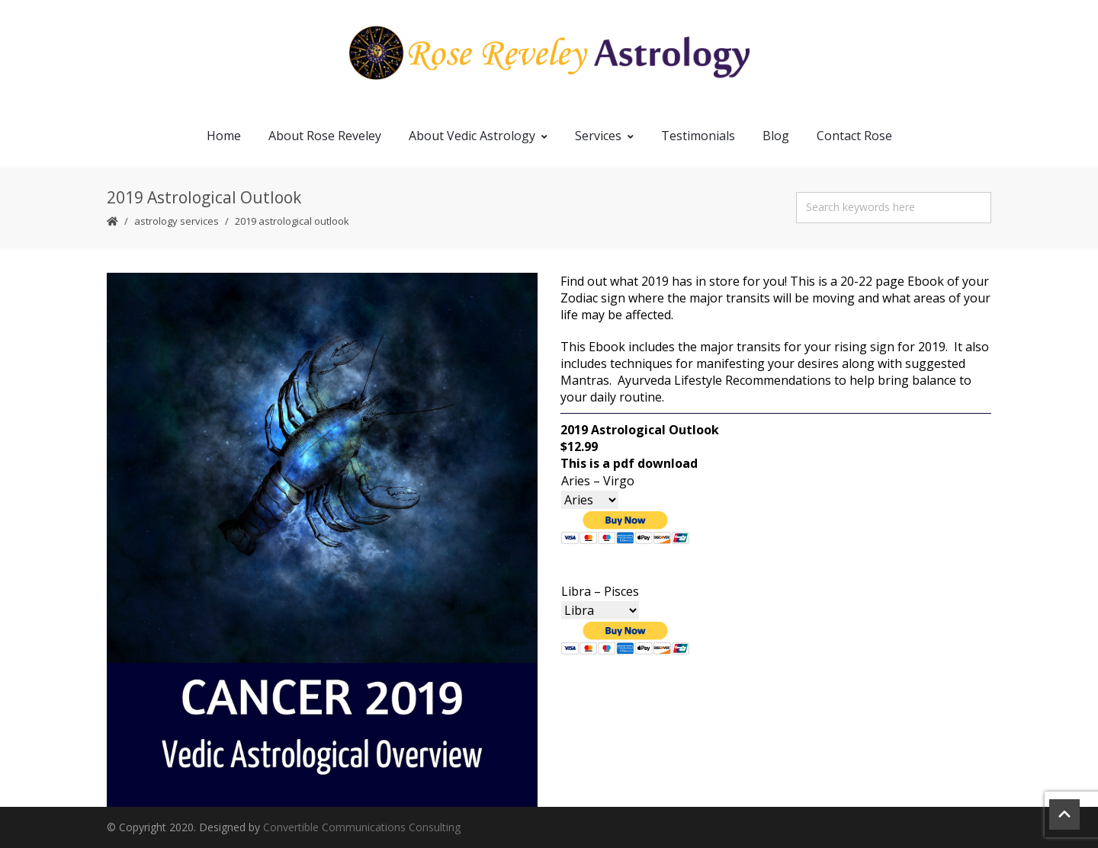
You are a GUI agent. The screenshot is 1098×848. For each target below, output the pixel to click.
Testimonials (698, 135)
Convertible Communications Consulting (362, 827)
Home (224, 135)
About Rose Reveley (324, 135)
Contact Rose (854, 135)
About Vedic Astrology (478, 135)
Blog (775, 135)
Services (604, 135)
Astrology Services (176, 221)
